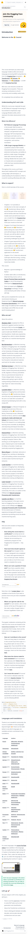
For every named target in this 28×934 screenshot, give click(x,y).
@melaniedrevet (15, 743)
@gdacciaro (14, 797)
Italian (4, 793)
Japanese (4, 800)
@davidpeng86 (15, 836)
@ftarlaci (21, 831)
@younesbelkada (15, 802)
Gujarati (4, 777)
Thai (3, 823)
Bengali (4, 757)
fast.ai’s (6, 279)
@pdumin (13, 819)
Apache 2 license (16, 678)
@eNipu (21, 757)
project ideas (16, 591)
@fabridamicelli (15, 763)
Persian (4, 772)
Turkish (4, 830)
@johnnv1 (13, 814)
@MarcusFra (14, 762)
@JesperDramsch (15, 760)
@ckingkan (14, 826)
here (5, 652)
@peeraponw (14, 823)
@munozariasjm (15, 769)
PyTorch (19, 286)
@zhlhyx (13, 751)
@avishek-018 (14, 757)
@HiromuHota (15, 804)
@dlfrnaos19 (14, 811)
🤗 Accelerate (15, 80)
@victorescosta (21, 814)
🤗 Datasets (14, 78)
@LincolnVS (14, 816)
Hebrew (4, 780)
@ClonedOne (21, 793)
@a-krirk (21, 823)
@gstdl (13, 786)
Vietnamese (5, 748)
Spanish (4, 767)
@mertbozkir (14, 831)
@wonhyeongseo (15, 809)
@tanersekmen (15, 830)
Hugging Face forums (10, 579)
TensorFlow (7, 288)
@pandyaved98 (15, 777)
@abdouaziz (14, 745)
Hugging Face (11, 76)
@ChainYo (20, 741)
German (4, 760)
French (4, 741)
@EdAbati (21, 795)
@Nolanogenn (15, 795)
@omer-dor (14, 780)
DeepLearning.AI (17, 283)
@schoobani (14, 774)
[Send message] (25, 931)
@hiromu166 (14, 800)
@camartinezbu (15, 767)
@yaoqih (13, 753)
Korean (4, 807)
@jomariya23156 (15, 824)
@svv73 (19, 819)
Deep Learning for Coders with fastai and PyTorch (13, 418)
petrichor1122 (20, 751)
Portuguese (5, 814)
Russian (4, 819)
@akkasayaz (14, 833)
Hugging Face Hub (11, 83)
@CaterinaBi (14, 793)
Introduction (6, 928)
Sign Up (6, 25)
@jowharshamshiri (16, 772)
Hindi (3, 783)
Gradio (20, 327)
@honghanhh (14, 748)
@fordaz (22, 769)
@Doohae (13, 807)
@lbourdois (14, 741)
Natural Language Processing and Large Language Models (20, 928)
